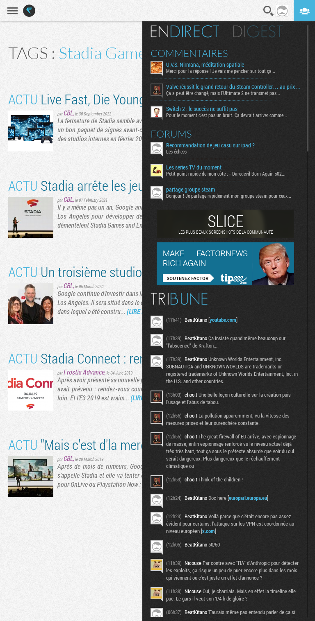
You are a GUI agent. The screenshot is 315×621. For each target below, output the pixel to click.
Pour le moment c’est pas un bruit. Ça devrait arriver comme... (231, 115)
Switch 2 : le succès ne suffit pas (206, 109)
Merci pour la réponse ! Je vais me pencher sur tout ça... (225, 71)
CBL (68, 112)
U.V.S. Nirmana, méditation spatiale (210, 64)
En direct (189, 31)
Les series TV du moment (198, 167)
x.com (213, 531)
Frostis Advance (84, 372)
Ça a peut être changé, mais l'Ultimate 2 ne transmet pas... (228, 93)
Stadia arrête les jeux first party (106, 185)
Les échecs (181, 151)
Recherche (268, 11)
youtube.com (227, 319)
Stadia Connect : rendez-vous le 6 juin (121, 358)
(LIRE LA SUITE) (146, 311)
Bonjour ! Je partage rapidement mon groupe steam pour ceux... (233, 196)
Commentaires (194, 53)
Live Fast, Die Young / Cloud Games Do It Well (143, 99)
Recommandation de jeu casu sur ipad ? (215, 145)
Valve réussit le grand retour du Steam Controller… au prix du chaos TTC (236, 87)
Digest (262, 31)
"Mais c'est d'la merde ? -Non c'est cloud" (129, 444)
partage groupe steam (195, 189)
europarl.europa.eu (252, 497)
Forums (175, 134)
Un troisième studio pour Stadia (106, 271)
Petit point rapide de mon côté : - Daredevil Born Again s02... (230, 173)
